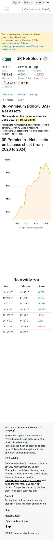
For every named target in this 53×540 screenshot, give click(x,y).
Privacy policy (13, 515)
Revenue (21, 94)
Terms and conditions (17, 521)
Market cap (8, 94)
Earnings (34, 94)
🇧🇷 (36, 67)
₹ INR (39, 2)
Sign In (16, 2)
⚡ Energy (23, 82)
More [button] (20, 100)
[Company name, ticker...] (36, 9)
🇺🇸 (27, 2)
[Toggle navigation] (6, 9)
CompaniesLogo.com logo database (23, 480)
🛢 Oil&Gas (9, 82)
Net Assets (8, 100)
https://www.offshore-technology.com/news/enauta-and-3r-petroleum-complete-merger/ (22, 46)
